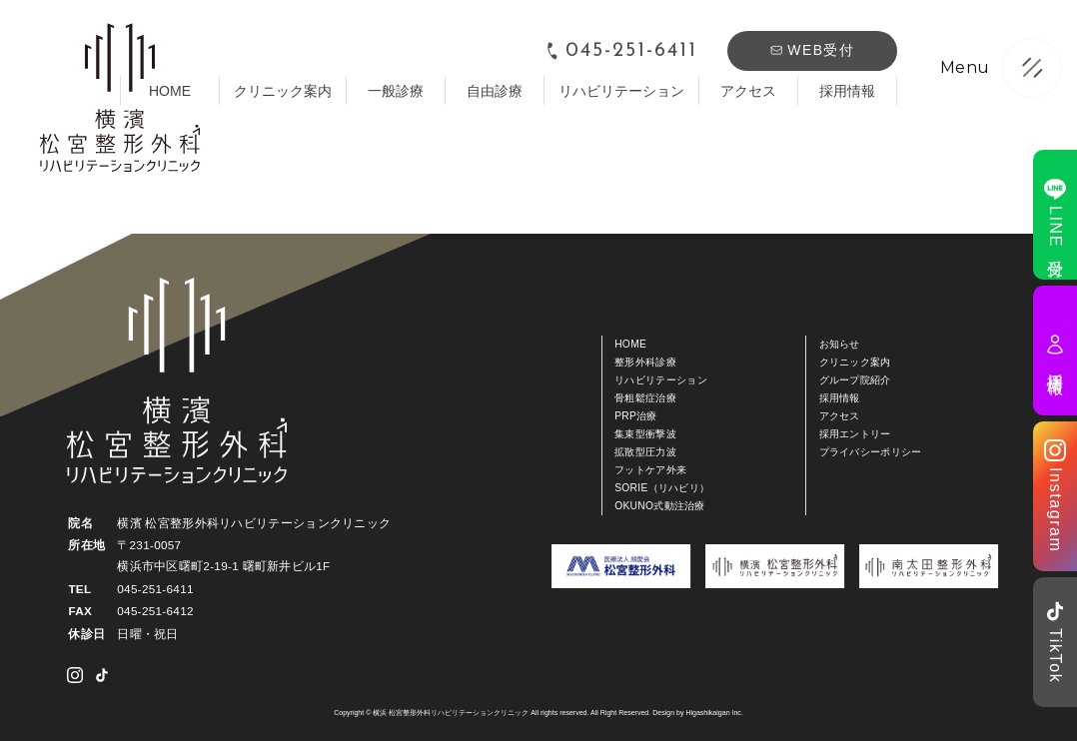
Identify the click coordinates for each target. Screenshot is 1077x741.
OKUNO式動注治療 (659, 505)
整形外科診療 (645, 362)
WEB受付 (812, 50)
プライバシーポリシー (870, 451)
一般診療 (396, 91)
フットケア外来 (650, 469)
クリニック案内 (283, 91)
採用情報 (847, 91)
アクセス (748, 91)
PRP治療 (635, 415)
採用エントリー (855, 433)
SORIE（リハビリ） (661, 487)
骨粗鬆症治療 (645, 397)
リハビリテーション (621, 91)
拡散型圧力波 (645, 451)
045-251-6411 (620, 51)
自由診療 (495, 91)
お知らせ (839, 344)
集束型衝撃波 (645, 433)
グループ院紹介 (855, 379)
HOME (630, 344)
